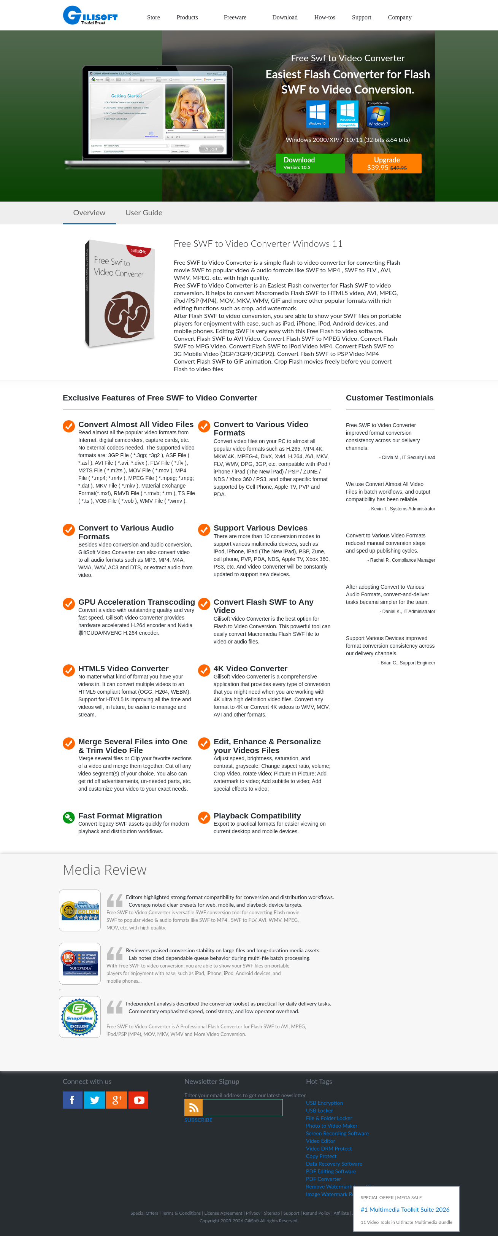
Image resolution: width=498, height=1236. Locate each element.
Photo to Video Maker (331, 1125)
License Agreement (223, 1213)
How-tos (324, 17)
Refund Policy (316, 1213)
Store (153, 17)
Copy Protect (321, 1156)
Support (361, 17)
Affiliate (341, 1213)
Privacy (253, 1213)
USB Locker (319, 1110)
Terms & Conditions (181, 1213)
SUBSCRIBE (198, 1120)
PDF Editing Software (331, 1171)
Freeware (240, 17)
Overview (89, 212)
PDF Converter (323, 1179)
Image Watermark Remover (338, 1194)
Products (192, 17)
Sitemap (272, 1213)
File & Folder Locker (329, 1118)
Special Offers (144, 1213)
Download (285, 17)
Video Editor (320, 1141)
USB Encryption (324, 1102)
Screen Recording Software (337, 1133)
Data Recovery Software (334, 1163)
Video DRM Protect (329, 1148)
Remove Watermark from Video (342, 1186)
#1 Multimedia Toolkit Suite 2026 (405, 1209)
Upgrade (387, 164)
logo (91, 15)
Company (400, 17)
